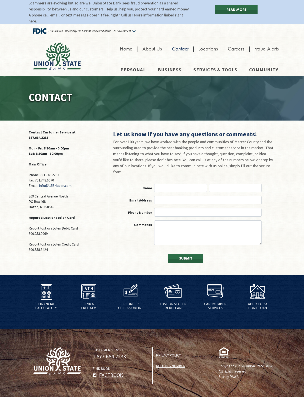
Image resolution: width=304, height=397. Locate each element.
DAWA (234, 376)
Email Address (140, 200)
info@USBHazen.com (55, 185)
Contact (180, 48)
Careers (236, 48)
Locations (208, 48)
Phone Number (140, 212)
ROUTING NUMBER (170, 366)
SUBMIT (185, 258)
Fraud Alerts (266, 48)
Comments (143, 224)
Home (126, 48)
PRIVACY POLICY (168, 355)
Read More (236, 9)
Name (147, 188)
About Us (152, 48)
